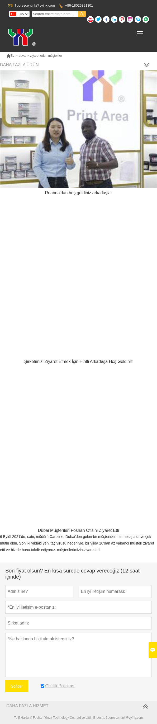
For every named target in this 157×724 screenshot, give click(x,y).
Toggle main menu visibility (140, 31)
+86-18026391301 (79, 5)
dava (22, 56)
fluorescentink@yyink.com (35, 5)
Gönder (17, 686)
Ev (10, 56)
